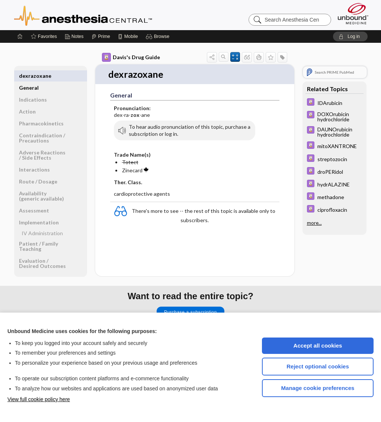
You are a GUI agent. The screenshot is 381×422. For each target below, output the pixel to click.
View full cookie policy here (38, 399)
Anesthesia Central (106, 15)
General (29, 76)
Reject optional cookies (317, 366)
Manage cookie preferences (318, 388)
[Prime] (101, 36)
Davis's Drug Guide (131, 57)
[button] (159, 36)
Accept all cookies (318, 345)
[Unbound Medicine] (353, 13)
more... (314, 223)
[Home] (20, 36)
